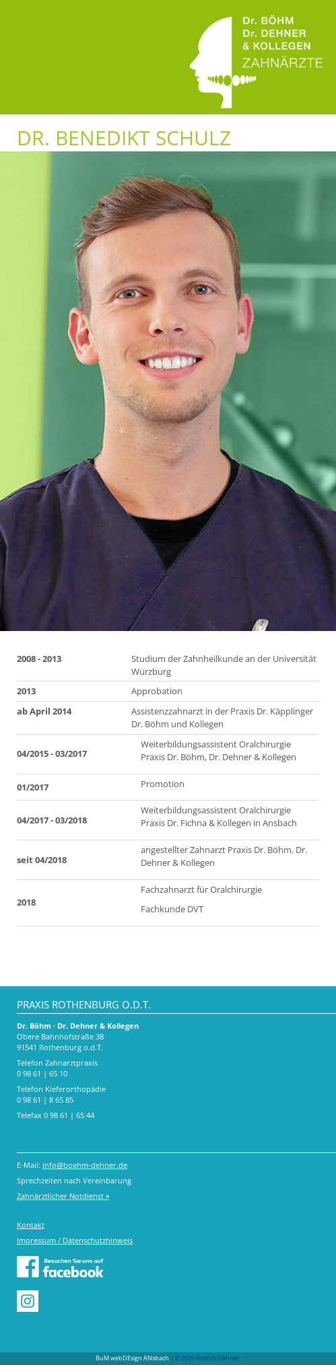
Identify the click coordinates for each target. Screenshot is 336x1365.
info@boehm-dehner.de (84, 1165)
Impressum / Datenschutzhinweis (75, 1240)
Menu (25, 18)
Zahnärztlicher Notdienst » (63, 1196)
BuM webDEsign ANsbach (132, 1358)
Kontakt (30, 1225)
